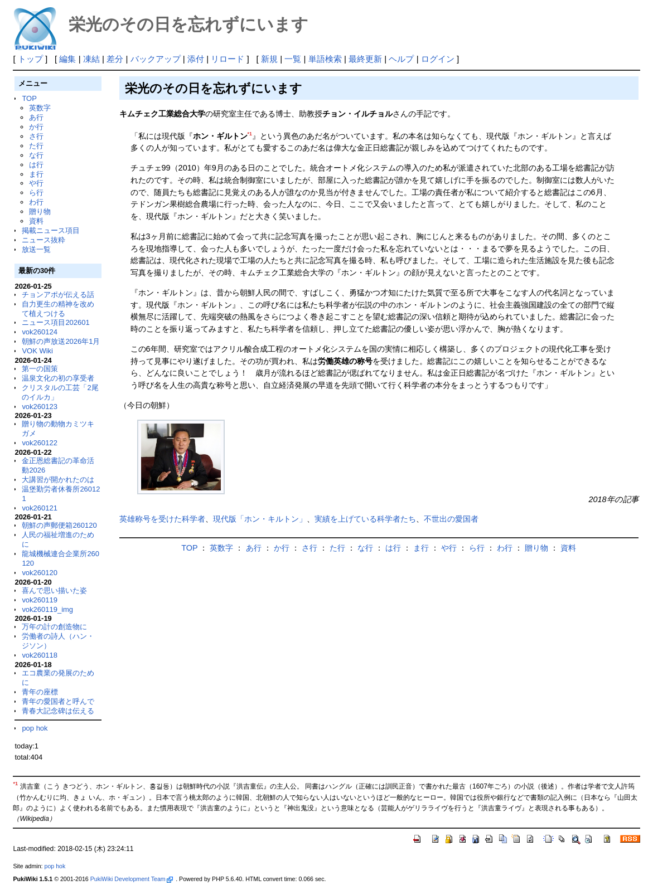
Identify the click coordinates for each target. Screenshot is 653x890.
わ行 (36, 202)
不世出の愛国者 (451, 518)
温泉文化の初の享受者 (58, 378)
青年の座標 (40, 692)
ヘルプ (401, 59)
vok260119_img (47, 609)
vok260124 (39, 332)
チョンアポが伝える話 (58, 294)
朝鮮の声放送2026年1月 (61, 341)
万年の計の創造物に (54, 626)
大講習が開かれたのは (58, 479)
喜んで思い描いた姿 (54, 590)
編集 (67, 59)
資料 (36, 221)
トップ (30, 59)
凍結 (91, 59)
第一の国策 (40, 368)
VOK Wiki (37, 351)
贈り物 (40, 211)
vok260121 (39, 508)
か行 (36, 127)
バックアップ (155, 59)
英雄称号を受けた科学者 (162, 518)
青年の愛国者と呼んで (58, 701)
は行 (36, 165)
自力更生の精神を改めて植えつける (58, 309)
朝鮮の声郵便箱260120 (59, 525)
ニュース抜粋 (43, 240)
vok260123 (39, 406)
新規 (269, 59)
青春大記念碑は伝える (58, 711)
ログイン (437, 59)
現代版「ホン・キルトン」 (260, 518)
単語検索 (325, 59)
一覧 (292, 59)
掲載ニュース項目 (51, 230)
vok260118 (39, 655)
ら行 (36, 192)
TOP (29, 98)
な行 (36, 155)
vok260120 (39, 572)
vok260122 (39, 443)
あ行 (36, 117)
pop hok (34, 728)
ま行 (36, 174)
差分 (115, 59)
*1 (250, 134)
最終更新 (365, 59)
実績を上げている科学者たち (365, 518)
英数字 (40, 108)
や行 (36, 183)
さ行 (36, 136)
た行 (36, 146)
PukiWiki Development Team (131, 879)
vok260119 (39, 600)
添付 (195, 59)
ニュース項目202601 (55, 322)
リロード (227, 59)
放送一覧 (36, 249)
